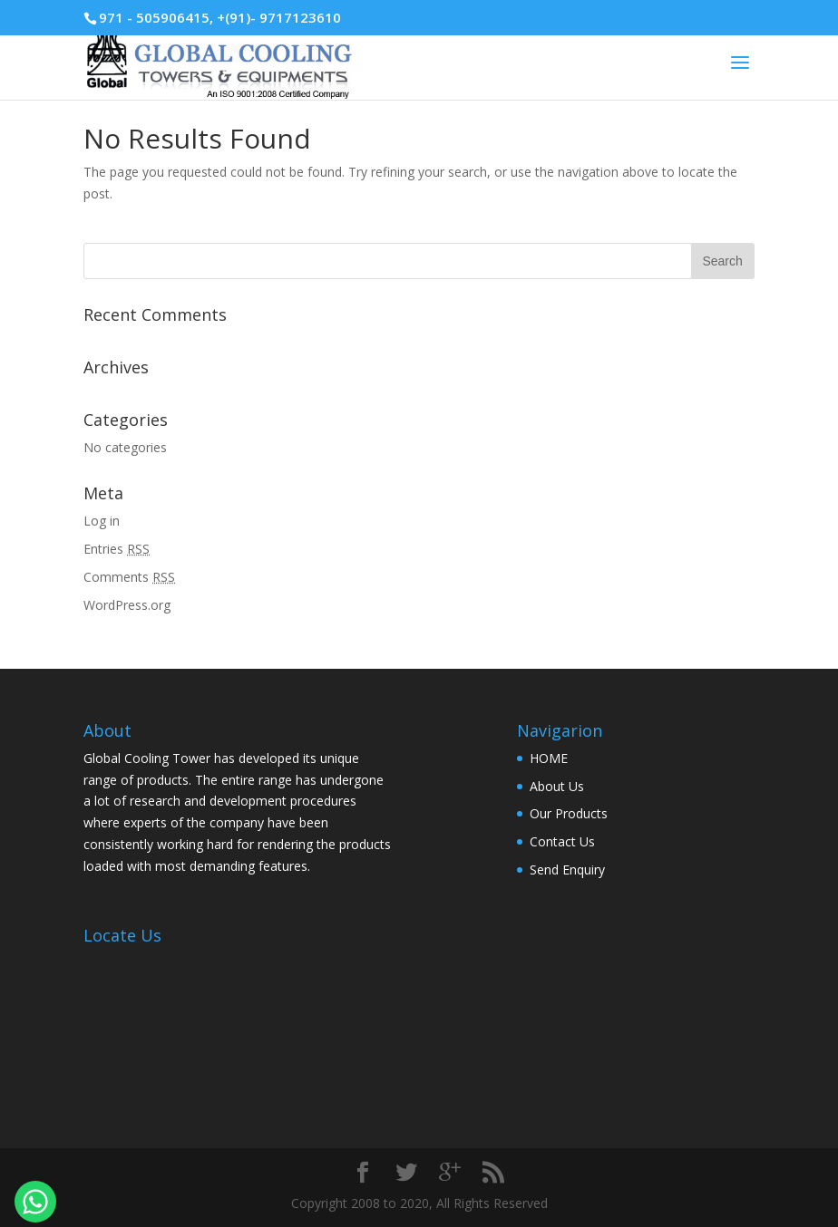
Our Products (569, 813)
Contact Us (562, 841)
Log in (101, 520)
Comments (129, 576)
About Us (557, 786)
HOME (549, 758)
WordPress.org (127, 605)
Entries (116, 548)
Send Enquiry (567, 869)
